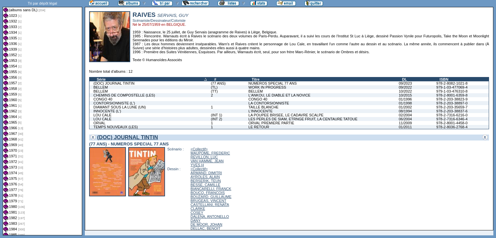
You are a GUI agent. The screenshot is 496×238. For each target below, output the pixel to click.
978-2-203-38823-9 (452, 99)
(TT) (214, 91)
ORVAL (99, 123)
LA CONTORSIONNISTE (268, 103)
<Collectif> (199, 149)
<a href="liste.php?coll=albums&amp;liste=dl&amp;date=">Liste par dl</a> (42, 117)
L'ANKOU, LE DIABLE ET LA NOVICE (279, 95)
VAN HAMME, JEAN (207, 161)
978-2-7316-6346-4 (452, 119)
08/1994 (405, 111)
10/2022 (405, 91)
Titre (256, 79)
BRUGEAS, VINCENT (208, 201)
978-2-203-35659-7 (452, 107)
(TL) (214, 87)
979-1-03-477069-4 (452, 87)
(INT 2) (216, 119)
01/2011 (405, 127)
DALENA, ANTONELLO (210, 216)
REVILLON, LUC (204, 157)
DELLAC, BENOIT (205, 228)
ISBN (444, 79)
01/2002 (405, 107)
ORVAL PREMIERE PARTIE (271, 123)
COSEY (197, 213)
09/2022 (405, 87)
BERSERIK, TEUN (206, 181)
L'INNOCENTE (260, 111)
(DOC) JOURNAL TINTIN (114, 83)
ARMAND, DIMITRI (206, 173)
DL (404, 79)
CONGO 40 (102, 99)
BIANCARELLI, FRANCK (211, 189)
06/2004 (405, 119)
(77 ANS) (218, 83)
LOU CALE (102, 115)
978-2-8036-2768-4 (452, 127)
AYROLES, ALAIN (205, 177)
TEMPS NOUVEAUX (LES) (115, 127)
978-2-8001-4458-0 (452, 123)
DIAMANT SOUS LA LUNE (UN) (119, 107)
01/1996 (405, 99)
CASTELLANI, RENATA (210, 205)
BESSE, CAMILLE (205, 185)
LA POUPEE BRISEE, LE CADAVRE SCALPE (286, 115)
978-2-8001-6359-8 (452, 95)
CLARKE (198, 209)
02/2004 (405, 115)
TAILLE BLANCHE (263, 107)
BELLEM (100, 87)
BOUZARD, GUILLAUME (211, 197)
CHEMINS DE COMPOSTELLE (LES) (124, 95)
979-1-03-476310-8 (452, 91)
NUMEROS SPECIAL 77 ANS (272, 83)
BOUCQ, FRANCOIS (208, 193)
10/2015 (405, 95)
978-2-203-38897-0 (452, 103)
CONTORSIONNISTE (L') (114, 103)
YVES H (197, 165)
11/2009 (405, 123)
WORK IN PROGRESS (267, 87)
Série (101, 79)
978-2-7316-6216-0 (452, 115)
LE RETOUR (258, 127)
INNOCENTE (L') (107, 111)
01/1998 (405, 103)
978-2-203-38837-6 (452, 111)
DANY (196, 220)
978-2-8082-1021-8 (452, 83)
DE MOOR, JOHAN (206, 224)
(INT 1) (216, 115)
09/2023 (405, 83)
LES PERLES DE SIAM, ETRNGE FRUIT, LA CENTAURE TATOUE (303, 119)
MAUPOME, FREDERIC (210, 153)
